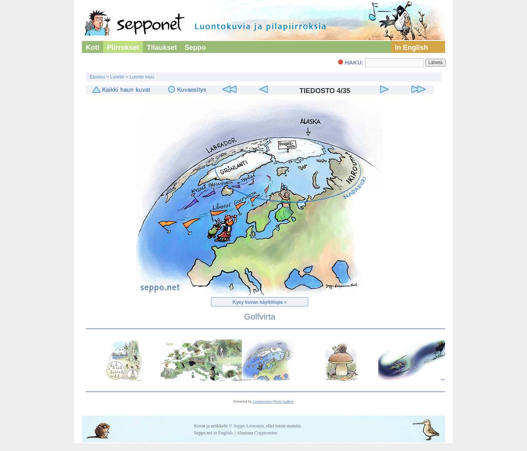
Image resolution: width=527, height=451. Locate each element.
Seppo (195, 47)
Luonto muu (141, 77)
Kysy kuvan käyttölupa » (260, 302)
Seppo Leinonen (248, 426)
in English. (224, 433)
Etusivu (97, 77)
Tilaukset (162, 47)
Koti (92, 47)
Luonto (117, 77)
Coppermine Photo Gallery (273, 401)
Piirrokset (123, 47)
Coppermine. (266, 433)
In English (411, 47)
